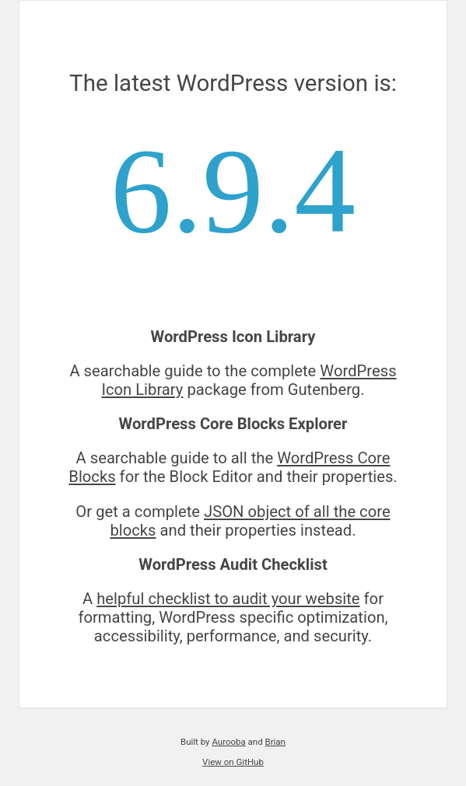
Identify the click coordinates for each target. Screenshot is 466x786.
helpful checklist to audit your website (227, 598)
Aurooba (228, 741)
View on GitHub (233, 761)
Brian (275, 741)
